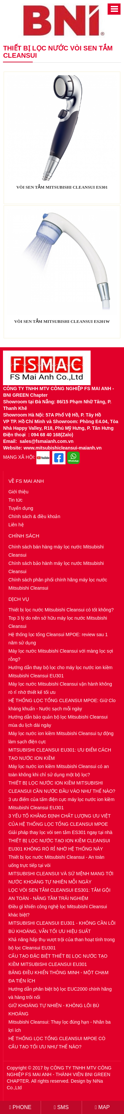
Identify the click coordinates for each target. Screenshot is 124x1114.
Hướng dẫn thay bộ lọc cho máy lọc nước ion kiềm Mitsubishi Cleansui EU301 (60, 671)
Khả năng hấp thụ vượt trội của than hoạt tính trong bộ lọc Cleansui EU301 (61, 943)
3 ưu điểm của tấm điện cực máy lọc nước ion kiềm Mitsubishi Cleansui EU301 (61, 803)
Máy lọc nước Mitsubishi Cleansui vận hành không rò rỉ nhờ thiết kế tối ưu (60, 688)
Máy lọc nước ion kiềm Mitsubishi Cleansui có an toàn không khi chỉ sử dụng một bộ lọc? (58, 770)
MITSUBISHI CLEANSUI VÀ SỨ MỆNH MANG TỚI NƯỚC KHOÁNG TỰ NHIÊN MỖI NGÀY (60, 877)
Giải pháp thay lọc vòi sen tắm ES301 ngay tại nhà (60, 832)
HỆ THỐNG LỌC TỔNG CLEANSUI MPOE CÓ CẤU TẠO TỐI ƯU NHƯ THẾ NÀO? (56, 1042)
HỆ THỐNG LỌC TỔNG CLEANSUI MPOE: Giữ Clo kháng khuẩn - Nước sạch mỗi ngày (61, 704)
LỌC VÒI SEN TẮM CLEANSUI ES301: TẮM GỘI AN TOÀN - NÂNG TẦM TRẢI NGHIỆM (59, 894)
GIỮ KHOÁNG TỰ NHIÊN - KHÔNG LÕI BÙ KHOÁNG (53, 1009)
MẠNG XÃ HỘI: (19, 457)
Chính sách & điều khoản (34, 516)
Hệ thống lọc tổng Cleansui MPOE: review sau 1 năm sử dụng (57, 638)
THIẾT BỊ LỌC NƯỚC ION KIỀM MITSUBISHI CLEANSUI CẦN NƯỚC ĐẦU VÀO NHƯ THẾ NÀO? (61, 787)
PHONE (20, 1107)
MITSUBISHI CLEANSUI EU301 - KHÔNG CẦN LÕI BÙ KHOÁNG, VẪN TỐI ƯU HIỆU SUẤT (61, 927)
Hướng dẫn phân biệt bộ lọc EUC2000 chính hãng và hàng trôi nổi (59, 993)
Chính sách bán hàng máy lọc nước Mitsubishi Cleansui (55, 551)
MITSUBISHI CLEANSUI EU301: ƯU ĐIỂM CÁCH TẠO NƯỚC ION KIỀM (59, 754)
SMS (61, 1107)
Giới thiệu (18, 491)
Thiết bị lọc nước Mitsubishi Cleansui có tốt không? (60, 609)
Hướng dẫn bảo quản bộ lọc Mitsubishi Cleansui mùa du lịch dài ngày (57, 721)
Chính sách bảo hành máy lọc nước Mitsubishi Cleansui (55, 567)
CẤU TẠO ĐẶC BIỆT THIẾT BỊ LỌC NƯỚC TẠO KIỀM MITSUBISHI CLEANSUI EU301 (57, 960)
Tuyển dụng (20, 508)
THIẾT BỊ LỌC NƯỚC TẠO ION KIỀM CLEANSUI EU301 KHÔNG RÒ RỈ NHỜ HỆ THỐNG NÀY (59, 844)
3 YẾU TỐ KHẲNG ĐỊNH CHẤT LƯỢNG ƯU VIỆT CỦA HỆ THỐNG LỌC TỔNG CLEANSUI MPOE (59, 820)
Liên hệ (15, 524)
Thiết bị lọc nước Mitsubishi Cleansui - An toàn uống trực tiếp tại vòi (56, 861)
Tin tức (15, 500)
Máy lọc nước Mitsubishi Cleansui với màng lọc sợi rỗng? (60, 655)
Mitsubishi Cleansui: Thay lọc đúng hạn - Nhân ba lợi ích (59, 1026)
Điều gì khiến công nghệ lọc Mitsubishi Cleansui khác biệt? (57, 910)
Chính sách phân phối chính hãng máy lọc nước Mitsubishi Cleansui (57, 584)
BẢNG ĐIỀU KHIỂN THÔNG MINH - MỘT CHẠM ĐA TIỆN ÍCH (58, 976)
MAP (102, 1107)
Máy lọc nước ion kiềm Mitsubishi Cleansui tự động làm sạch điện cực (60, 737)
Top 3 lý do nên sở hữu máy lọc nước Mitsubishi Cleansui (57, 622)
